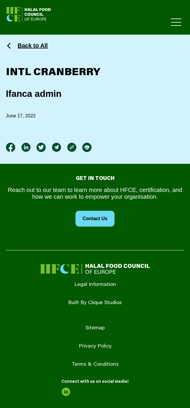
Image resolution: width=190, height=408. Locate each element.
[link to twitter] (41, 147)
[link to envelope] (56, 147)
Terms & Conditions (95, 364)
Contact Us (95, 218)
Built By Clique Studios (95, 303)
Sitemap (95, 328)
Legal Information (95, 284)
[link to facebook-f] (10, 147)
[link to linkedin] (26, 147)
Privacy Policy (95, 346)
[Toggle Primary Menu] (176, 22)
